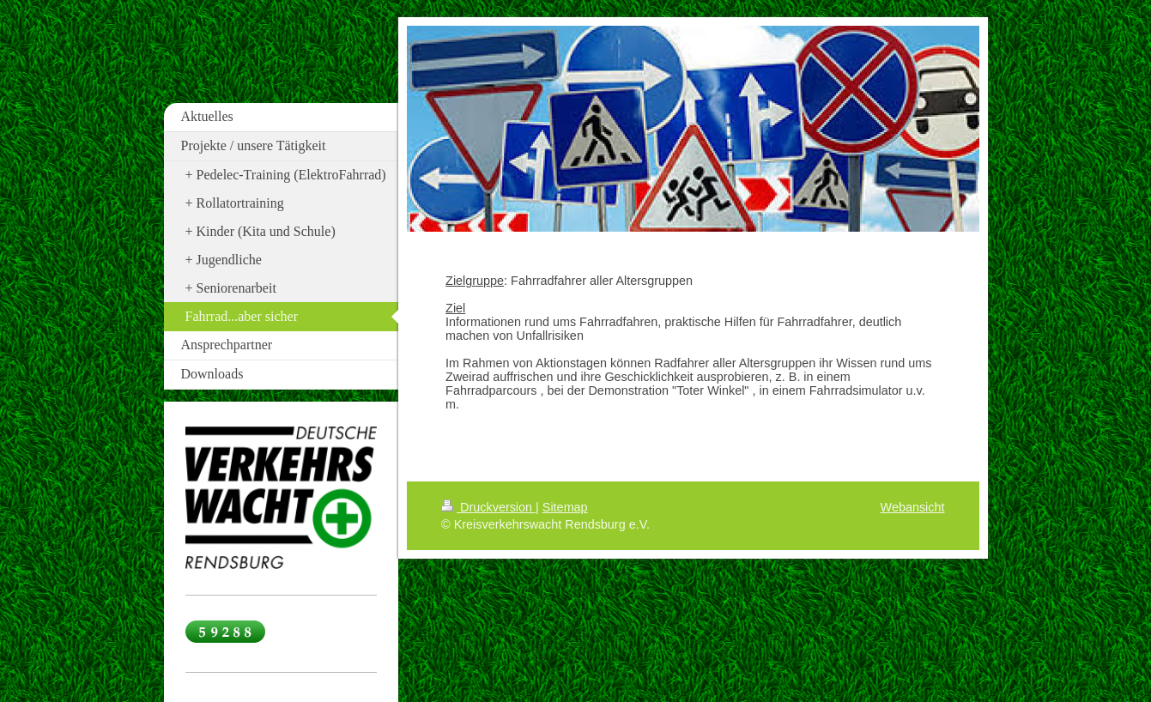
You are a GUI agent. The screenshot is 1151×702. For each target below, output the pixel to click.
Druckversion (488, 507)
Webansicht (913, 507)
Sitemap (565, 507)
